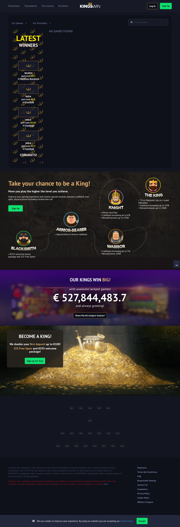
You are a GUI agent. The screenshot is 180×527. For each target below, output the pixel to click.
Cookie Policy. (126, 521)
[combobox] (19, 23)
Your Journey (48, 6)
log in (152, 6)
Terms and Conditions (147, 472)
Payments (142, 467)
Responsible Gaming (146, 480)
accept (142, 521)
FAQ (139, 476)
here (106, 484)
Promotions (14, 6)
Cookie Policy (143, 497)
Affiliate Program (145, 502)
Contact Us (142, 485)
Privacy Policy (143, 493)
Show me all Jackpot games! (90, 315)
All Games (63, 6)
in (28, 78)
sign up (166, 5)
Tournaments (30, 6)
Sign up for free (35, 360)
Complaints (142, 489)
